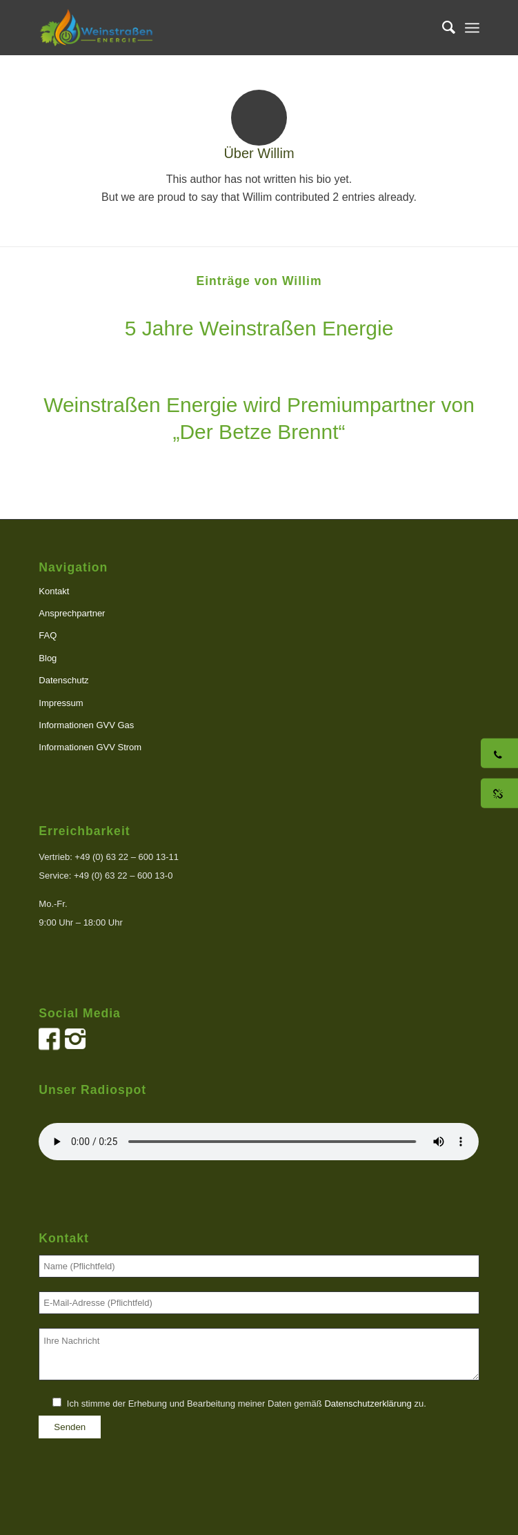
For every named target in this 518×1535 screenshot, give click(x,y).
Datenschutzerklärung (367, 1403)
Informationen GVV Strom (90, 747)
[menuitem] (441, 27)
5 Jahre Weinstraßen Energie (259, 328)
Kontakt (54, 591)
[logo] (215, 27)
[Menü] (472, 27)
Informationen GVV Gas (86, 725)
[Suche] (441, 27)
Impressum (61, 703)
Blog (48, 658)
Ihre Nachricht (259, 1354)
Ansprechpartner (72, 613)
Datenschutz (63, 680)
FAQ (48, 635)
